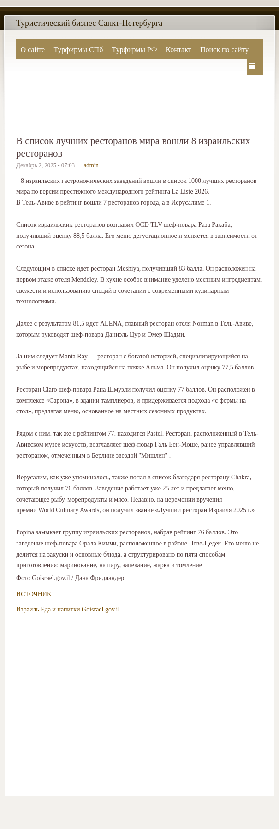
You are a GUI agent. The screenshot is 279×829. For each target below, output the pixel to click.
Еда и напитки (60, 609)
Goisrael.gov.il (100, 609)
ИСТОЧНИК (33, 594)
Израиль (27, 609)
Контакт (178, 50)
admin (91, 165)
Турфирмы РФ (134, 50)
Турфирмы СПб (78, 50)
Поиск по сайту (224, 50)
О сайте (33, 50)
